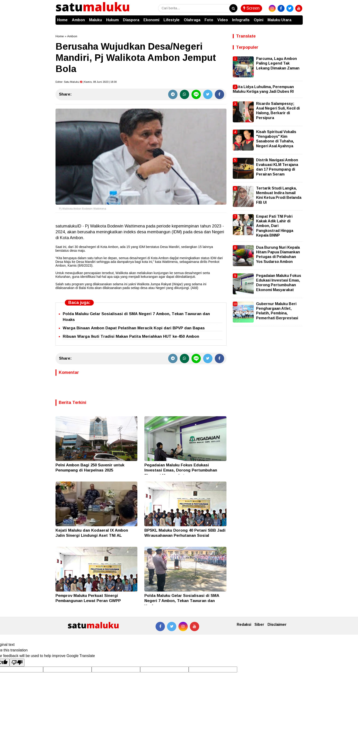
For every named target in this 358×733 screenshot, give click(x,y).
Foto (209, 20)
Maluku (95, 20)
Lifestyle (171, 20)
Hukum (112, 20)
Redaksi (244, 624)
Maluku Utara (279, 20)
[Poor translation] (17, 663)
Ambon (78, 20)
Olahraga (192, 20)
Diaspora (131, 20)
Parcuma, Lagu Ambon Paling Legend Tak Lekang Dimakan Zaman (277, 63)
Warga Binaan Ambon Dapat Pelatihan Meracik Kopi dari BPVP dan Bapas (134, 328)
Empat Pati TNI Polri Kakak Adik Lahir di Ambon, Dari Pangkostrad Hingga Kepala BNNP (274, 225)
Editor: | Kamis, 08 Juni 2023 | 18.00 (86, 81)
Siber (259, 624)
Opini (258, 20)
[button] (298, 17)
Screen (251, 8)
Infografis (241, 20)
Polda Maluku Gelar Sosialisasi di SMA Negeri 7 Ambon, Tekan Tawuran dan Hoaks (181, 600)
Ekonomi (151, 20)
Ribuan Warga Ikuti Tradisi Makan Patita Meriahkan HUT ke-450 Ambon (131, 336)
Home (62, 20)
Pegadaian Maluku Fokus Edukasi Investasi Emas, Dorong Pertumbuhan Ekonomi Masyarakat (180, 470)
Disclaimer (277, 624)
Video (222, 20)
